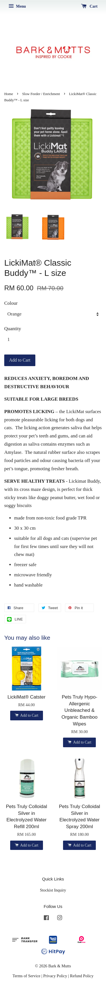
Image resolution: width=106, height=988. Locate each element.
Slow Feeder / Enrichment (41, 94)
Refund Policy (82, 976)
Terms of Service (26, 976)
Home (8, 94)
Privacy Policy (55, 976)
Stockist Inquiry (53, 890)
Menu (17, 6)
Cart (89, 6)
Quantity (12, 328)
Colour (11, 303)
